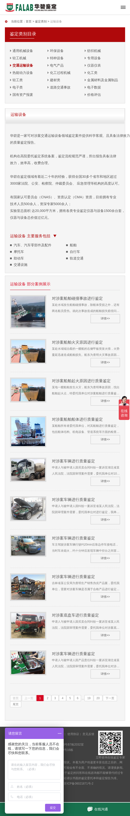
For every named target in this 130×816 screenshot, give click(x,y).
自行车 (75, 252)
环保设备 (57, 51)
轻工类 (17, 80)
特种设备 (57, 58)
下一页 (110, 698)
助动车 (19, 258)
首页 (29, 21)
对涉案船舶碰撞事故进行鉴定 (77, 298)
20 (98, 698)
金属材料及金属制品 (102, 80)
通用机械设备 (22, 51)
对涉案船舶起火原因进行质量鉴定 (81, 381)
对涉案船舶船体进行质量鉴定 (77, 419)
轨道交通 (76, 258)
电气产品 (57, 65)
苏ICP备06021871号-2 (78, 783)
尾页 (16, 704)
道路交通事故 (60, 87)
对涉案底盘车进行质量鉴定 (75, 615)
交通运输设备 (22, 65)
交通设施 (20, 265)
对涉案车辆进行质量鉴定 (73, 461)
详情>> (105, 318)
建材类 (55, 80)
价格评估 (94, 95)
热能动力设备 (22, 73)
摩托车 (19, 252)
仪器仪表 (94, 65)
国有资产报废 (22, 95)
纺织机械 (94, 51)
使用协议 (73, 734)
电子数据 (94, 87)
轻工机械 (19, 58)
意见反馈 (88, 734)
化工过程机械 (60, 73)
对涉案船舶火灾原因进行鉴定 (77, 342)
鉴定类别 (41, 21)
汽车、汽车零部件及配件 (32, 245)
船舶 (73, 245)
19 (88, 698)
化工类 (92, 73)
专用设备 (94, 58)
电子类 (17, 87)
